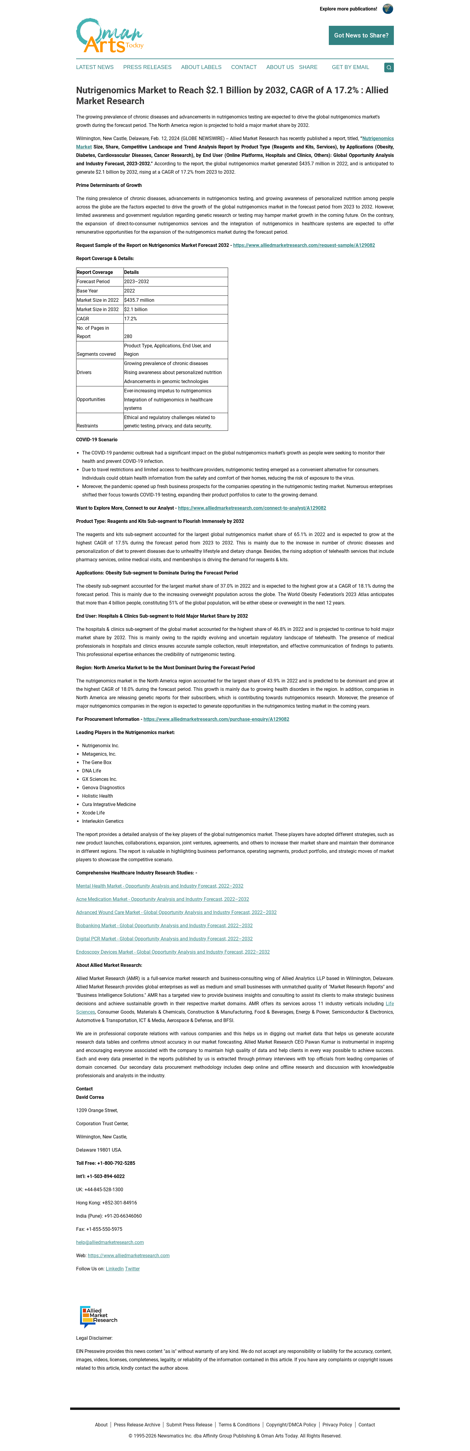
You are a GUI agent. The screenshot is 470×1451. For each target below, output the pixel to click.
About (101, 1425)
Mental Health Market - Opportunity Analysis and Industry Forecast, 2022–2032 (159, 886)
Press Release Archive (137, 1425)
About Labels (201, 67)
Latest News (95, 67)
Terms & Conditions (239, 1425)
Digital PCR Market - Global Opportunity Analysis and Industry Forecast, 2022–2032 (164, 939)
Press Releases (147, 67)
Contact (244, 67)
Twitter (132, 1269)
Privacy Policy (337, 1425)
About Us (280, 67)
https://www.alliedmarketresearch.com (129, 1255)
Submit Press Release (189, 1425)
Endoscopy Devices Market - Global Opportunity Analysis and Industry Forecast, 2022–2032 (173, 952)
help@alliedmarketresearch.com (110, 1242)
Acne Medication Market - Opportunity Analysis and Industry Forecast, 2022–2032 (162, 899)
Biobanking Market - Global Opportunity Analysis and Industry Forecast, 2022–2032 (164, 925)
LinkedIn (115, 1269)
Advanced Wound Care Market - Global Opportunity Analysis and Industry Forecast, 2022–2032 (176, 912)
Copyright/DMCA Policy (291, 1425)
